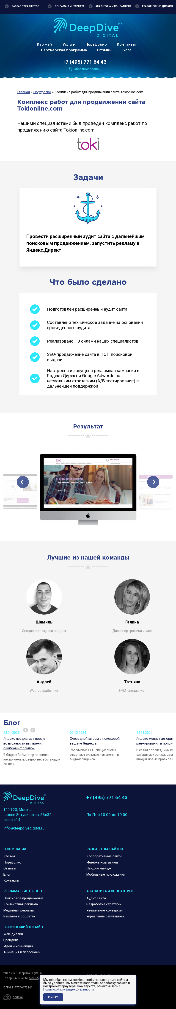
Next (33, 730)
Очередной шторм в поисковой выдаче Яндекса (95, 741)
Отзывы (104, 50)
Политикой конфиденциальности (68, 989)
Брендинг (10, 940)
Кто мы (9, 856)
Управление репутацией (105, 916)
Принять (53, 997)
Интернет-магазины (102, 862)
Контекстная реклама (20, 904)
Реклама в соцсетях (19, 916)
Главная (23, 92)
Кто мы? (44, 44)
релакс (18, 997)
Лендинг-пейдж (98, 868)
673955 (33, 978)
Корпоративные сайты (104, 856)
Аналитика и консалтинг (113, 6)
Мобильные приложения (105, 874)
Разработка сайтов (25, 6)
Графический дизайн (157, 6)
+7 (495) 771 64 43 (85, 62)
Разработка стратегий (103, 904)
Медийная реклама (18, 910)
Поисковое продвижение (23, 898)
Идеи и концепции (18, 946)
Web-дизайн (13, 934)
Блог (127, 50)
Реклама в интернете (69, 6)
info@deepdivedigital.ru (23, 828)
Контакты (126, 44)
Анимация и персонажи (21, 952)
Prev (25, 730)
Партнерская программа (64, 50)
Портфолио (96, 44)
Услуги (69, 44)
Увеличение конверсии (104, 910)
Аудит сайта (96, 898)
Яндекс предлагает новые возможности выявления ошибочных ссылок (24, 743)
